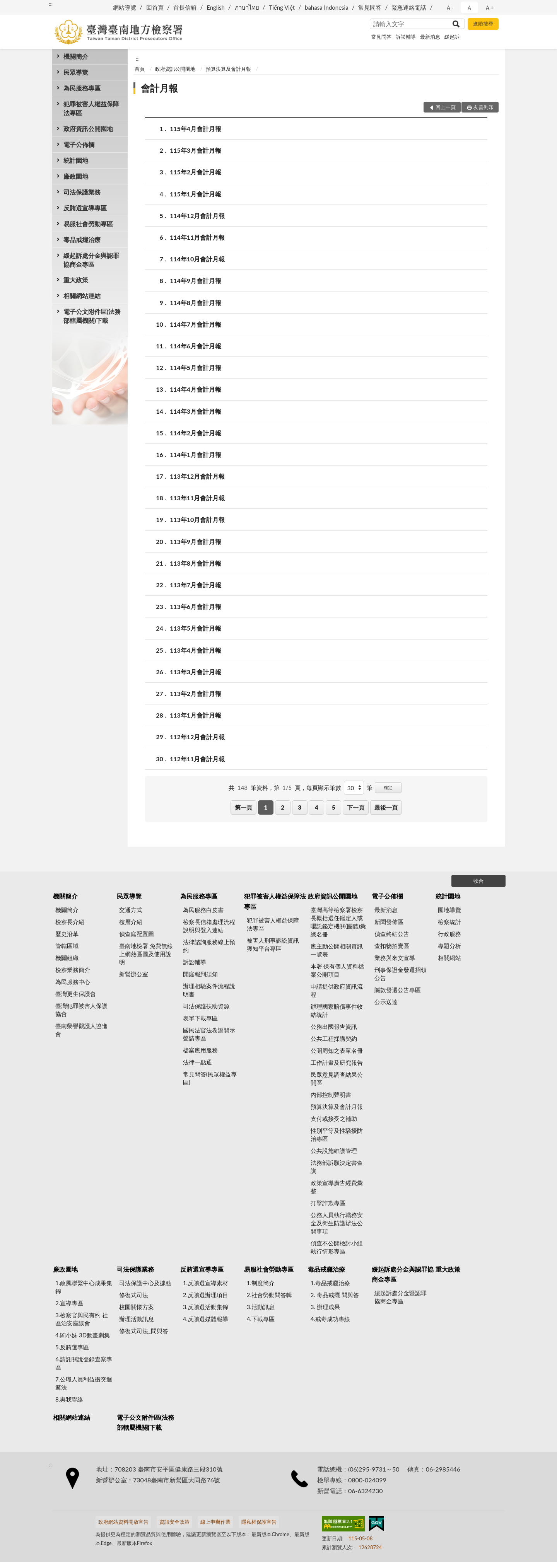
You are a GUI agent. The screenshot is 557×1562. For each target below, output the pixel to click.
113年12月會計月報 (197, 476)
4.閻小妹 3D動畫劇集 (82, 1335)
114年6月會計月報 (195, 345)
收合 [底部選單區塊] (478, 881)
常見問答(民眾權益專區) (210, 1078)
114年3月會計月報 (195, 411)
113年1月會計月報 (195, 715)
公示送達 (386, 1001)
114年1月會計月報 (195, 454)
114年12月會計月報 (197, 215)
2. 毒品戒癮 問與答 (335, 1294)
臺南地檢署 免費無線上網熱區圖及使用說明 (146, 953)
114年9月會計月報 (195, 280)
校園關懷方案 (136, 1306)
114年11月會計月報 (197, 237)
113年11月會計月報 (197, 497)
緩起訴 (452, 37)
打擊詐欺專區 (328, 1202)
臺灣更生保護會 (75, 993)
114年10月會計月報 (197, 258)
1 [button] (266, 807)
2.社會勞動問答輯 (269, 1294)
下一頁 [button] (355, 807)
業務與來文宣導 (394, 957)
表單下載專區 (200, 1018)
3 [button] (299, 807)
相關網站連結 (82, 295)
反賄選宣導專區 (85, 207)
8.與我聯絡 (69, 1399)
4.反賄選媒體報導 (205, 1318)
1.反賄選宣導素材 (205, 1282)
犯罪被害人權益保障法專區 (91, 108)
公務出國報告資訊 (334, 1026)
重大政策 (75, 279)
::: (51, 4)
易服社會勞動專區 (88, 223)
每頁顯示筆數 (323, 787)
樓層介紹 (130, 921)
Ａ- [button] (450, 7)
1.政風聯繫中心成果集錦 (83, 1286)
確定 (388, 787)
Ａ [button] (469, 7)
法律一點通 (197, 1062)
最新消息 (430, 37)
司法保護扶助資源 (206, 1006)
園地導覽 (449, 909)
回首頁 (155, 7)
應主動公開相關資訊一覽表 (337, 950)
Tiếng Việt (282, 7)
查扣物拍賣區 (391, 945)
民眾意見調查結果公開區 (337, 1078)
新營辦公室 (133, 973)
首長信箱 (184, 7)
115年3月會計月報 (195, 150)
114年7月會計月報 (195, 324)
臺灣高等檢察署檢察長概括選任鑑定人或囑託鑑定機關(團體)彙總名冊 (338, 922)
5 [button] (333, 807)
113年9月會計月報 (195, 541)
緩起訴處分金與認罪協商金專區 (91, 260)
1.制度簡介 (261, 1282)
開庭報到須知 (200, 973)
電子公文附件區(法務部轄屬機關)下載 (92, 316)
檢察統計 (449, 921)
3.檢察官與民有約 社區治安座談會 (81, 1319)
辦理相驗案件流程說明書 (209, 990)
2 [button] (282, 807)
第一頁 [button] (243, 807)
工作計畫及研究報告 (337, 1062)
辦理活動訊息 (136, 1318)
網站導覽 (124, 7)
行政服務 (449, 933)
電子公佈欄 (78, 144)
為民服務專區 (82, 88)
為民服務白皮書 (203, 909)
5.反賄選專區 (72, 1347)
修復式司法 (133, 1294)
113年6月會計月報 (195, 606)
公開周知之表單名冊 (337, 1050)
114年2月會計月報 (195, 432)
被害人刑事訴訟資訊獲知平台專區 (273, 944)
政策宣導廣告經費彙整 (337, 1186)
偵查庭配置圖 (136, 933)
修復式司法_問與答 (143, 1330)
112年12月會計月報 (197, 736)
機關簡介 (75, 56)
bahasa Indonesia (327, 7)
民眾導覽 (75, 72)
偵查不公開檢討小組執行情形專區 (337, 1247)
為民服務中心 (72, 981)
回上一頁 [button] (446, 107)
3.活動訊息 (261, 1306)
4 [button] (316, 807)
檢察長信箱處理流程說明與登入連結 (209, 925)
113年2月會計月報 (195, 693)
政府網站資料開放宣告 (123, 1522)
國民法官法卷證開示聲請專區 (209, 1034)
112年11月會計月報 (197, 758)
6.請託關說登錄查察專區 (83, 1363)
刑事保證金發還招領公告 (400, 973)
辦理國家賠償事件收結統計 (337, 1010)
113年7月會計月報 (195, 584)
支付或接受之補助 (334, 1118)
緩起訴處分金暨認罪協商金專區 (400, 1297)
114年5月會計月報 (195, 367)
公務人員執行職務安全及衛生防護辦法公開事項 (337, 1223)
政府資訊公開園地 (88, 128)
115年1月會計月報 (195, 193)
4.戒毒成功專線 (330, 1318)
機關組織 (67, 957)
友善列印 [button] (483, 107)
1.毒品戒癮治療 (330, 1282)
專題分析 (449, 945)
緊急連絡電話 (408, 7)
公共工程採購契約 (334, 1038)
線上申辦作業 (215, 1522)
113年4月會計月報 (195, 650)
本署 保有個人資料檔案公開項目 (337, 970)
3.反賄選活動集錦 (205, 1306)
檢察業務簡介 (72, 969)
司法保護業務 (82, 192)
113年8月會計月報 (195, 563)
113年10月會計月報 (197, 519)
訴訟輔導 (406, 37)
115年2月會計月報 (195, 171)
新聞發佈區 (388, 921)
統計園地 (75, 160)
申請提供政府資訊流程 (337, 990)
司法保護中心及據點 (145, 1282)
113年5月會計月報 (195, 628)
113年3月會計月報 (195, 671)
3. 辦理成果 (325, 1306)
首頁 (140, 69)
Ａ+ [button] (489, 7)
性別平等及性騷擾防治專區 (337, 1134)
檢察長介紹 (69, 921)
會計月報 (159, 88)
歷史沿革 (67, 933)
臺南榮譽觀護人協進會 (81, 1029)
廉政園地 (75, 176)
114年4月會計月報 (195, 389)
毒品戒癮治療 (82, 239)
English (216, 7)
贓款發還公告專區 (397, 989)
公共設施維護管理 (334, 1150)
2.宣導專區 (69, 1302)
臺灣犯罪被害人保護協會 (81, 1009)
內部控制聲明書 (331, 1094)
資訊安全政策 (174, 1522)
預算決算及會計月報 (228, 69)
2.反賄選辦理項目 (205, 1294)
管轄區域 (67, 945)
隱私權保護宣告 (259, 1522)
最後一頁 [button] (386, 807)
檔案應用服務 (200, 1050)
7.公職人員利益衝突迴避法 (83, 1383)
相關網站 (449, 957)
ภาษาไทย (247, 7)
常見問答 (369, 7)
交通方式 (130, 909)
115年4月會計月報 (195, 128)
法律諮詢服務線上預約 (209, 945)
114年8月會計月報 (195, 302)
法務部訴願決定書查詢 (337, 1166)
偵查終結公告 (391, 933)
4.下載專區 (261, 1318)
